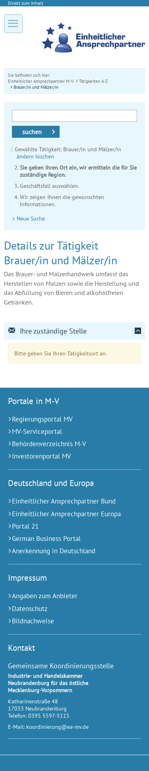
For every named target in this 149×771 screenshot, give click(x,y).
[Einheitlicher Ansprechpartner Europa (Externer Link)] (64, 514)
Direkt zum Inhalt (25, 3)
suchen (32, 132)
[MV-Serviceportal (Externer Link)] (64, 432)
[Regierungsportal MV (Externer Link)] (64, 419)
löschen (44, 156)
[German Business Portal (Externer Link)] (64, 539)
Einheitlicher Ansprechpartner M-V (41, 81)
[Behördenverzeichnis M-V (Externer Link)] (64, 444)
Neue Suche (31, 218)
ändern (25, 156)
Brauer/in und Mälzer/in (36, 87)
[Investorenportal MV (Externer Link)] (64, 456)
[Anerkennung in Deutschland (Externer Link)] (64, 551)
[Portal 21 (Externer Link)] (64, 526)
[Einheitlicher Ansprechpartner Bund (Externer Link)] (64, 501)
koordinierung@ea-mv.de (57, 726)
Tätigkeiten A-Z (93, 81)
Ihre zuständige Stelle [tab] (47, 331)
